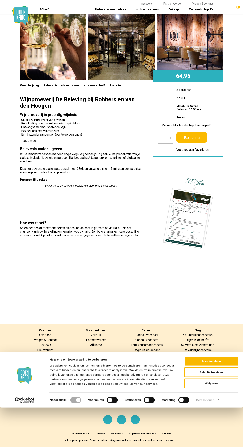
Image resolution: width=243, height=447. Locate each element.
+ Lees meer (28, 141)
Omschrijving (29, 85)
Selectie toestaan (211, 411)
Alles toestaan (211, 400)
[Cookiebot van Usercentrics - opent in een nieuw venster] (24, 439)
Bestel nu (197, 138)
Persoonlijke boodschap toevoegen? (186, 125)
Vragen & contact (202, 3)
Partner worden (172, 3)
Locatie (115, 85)
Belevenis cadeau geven (61, 85)
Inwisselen (147, 3)
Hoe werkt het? (94, 85)
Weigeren (211, 422)
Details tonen (205, 439)
